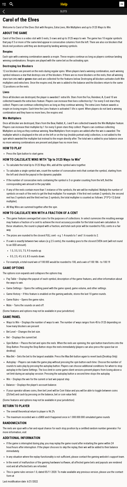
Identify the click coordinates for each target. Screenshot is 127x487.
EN (122, 4)
